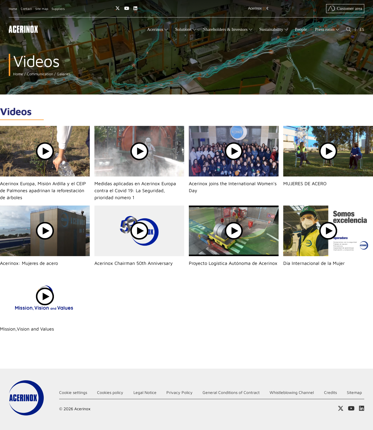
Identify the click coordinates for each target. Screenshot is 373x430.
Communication (39, 74)
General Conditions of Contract (231, 392)
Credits (330, 392)
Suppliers (58, 8)
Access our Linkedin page (135, 8)
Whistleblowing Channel (292, 392)
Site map (41, 8)
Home (13, 8)
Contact (26, 8)
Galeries (63, 74)
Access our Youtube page (126, 8)
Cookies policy (110, 392)
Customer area (345, 8)
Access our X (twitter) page (117, 8)
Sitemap (354, 392)
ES (362, 29)
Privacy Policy (179, 392)
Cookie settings (73, 392)
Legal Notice (144, 392)
